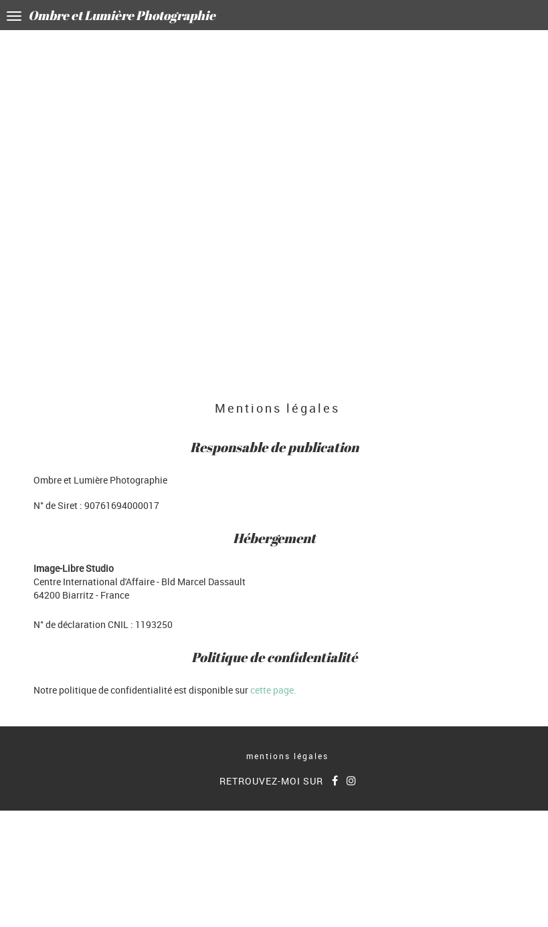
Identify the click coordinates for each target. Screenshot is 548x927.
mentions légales (287, 755)
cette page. (273, 690)
